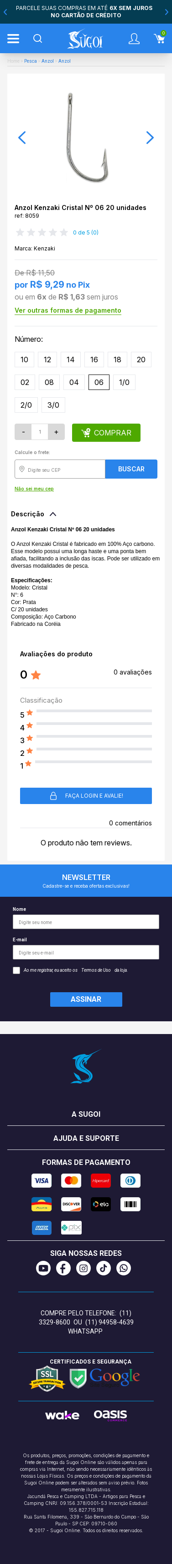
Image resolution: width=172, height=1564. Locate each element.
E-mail (86, 948)
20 (141, 359)
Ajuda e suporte (86, 1138)
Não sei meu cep (34, 488)
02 (25, 382)
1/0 (124, 382)
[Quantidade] (39, 432)
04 (74, 382)
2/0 (26, 405)
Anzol (48, 61)
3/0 (53, 405)
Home (13, 61)
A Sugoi (86, 1114)
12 (47, 359)
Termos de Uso (96, 970)
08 (49, 382)
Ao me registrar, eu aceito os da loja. (70, 970)
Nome (86, 918)
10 (24, 359)
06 (99, 382)
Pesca (30, 61)
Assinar (86, 999)
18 (117, 359)
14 (71, 359)
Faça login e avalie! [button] (86, 795)
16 (94, 359)
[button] (22, 138)
